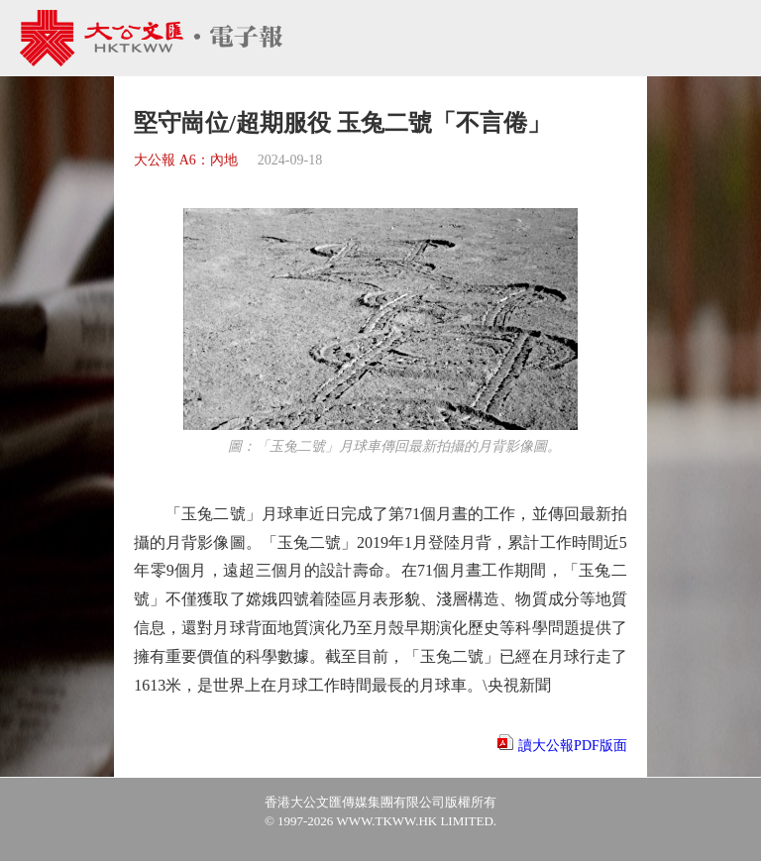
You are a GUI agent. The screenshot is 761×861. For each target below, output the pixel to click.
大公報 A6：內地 (186, 160)
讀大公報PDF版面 (572, 745)
